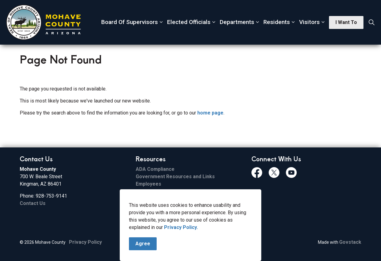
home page (210, 113)
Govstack (350, 242)
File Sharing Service (159, 191)
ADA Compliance (155, 169)
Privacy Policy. (181, 236)
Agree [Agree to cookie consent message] (142, 253)
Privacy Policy (85, 242)
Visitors (309, 22)
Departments (237, 22)
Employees (148, 184)
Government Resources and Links (175, 176)
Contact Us (33, 203)
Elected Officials (189, 22)
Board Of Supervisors (129, 22)
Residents (276, 22)
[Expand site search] (371, 22)
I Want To (346, 22)
